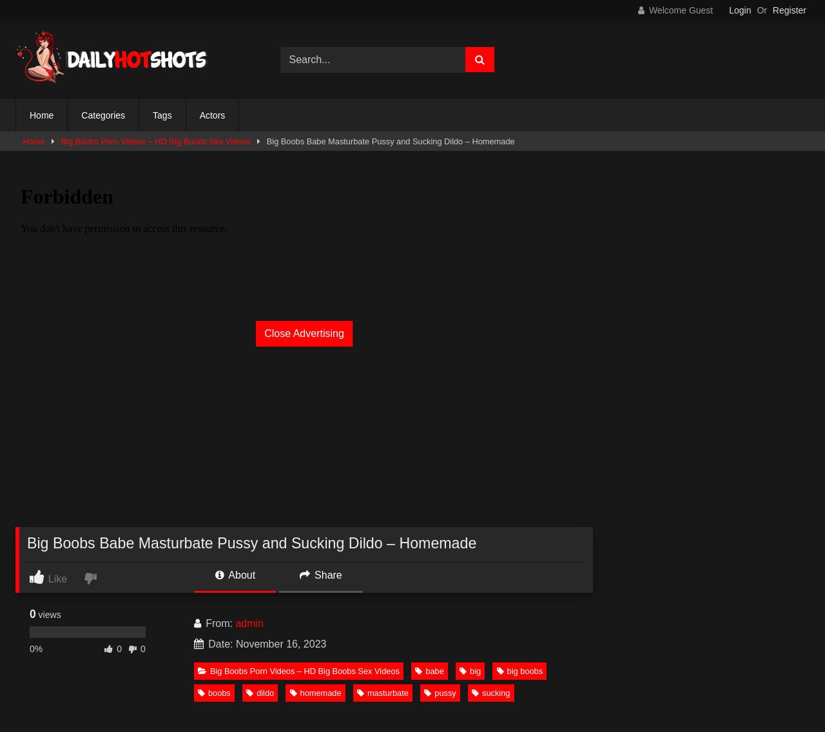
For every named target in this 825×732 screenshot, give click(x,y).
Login (740, 10)
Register (789, 10)
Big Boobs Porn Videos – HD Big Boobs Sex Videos (156, 141)
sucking (491, 693)
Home (41, 115)
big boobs (520, 671)
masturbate (383, 693)
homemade (316, 693)
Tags (162, 115)
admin (249, 623)
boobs (214, 693)
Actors (213, 115)
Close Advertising (304, 333)
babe (429, 671)
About (235, 575)
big (470, 671)
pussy (440, 693)
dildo (260, 693)
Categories (103, 115)
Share (321, 575)
